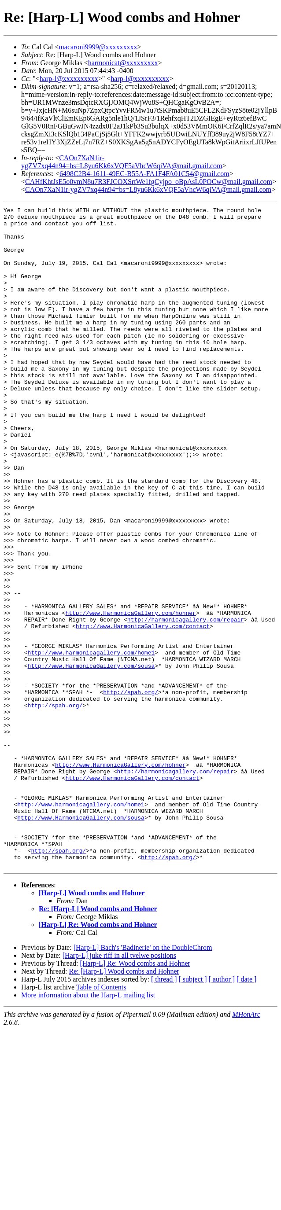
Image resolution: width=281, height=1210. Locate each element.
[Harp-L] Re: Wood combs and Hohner (98, 1056)
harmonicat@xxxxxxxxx (123, 62)
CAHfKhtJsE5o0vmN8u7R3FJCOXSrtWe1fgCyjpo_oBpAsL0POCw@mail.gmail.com (148, 181)
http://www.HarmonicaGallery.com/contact (143, 710)
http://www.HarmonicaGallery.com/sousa (91, 758)
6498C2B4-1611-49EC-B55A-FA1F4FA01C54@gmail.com (144, 173)
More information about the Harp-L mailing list (88, 1127)
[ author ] (222, 1111)
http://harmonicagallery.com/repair (185, 702)
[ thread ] (164, 1111)
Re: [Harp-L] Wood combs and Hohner (98, 1040)
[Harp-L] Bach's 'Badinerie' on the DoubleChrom (143, 1079)
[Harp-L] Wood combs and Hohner (92, 1025)
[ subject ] (193, 1111)
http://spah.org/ (130, 790)
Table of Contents (101, 1119)
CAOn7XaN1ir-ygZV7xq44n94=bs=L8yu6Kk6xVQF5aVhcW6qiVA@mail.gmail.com (121, 161)
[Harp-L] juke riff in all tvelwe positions (119, 1087)
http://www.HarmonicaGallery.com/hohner (130, 695)
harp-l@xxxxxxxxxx (69, 78)
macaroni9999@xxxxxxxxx (98, 47)
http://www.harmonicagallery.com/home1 (91, 742)
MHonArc (246, 1146)
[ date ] (246, 1111)
